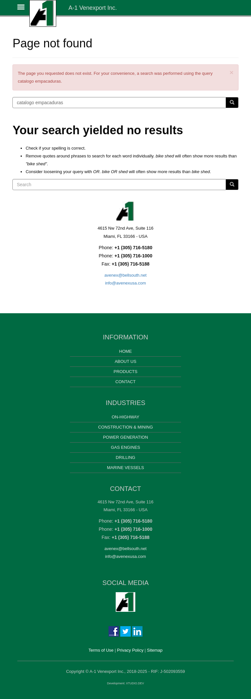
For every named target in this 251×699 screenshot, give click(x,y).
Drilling (125, 457)
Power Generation (125, 437)
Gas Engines (125, 447)
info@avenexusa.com (125, 283)
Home (125, 351)
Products (126, 371)
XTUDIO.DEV (135, 683)
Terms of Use (101, 650)
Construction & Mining (125, 427)
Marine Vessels (125, 467)
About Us (125, 361)
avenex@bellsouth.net (126, 275)
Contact (125, 381)
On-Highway (126, 417)
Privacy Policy (130, 650)
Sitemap (155, 650)
